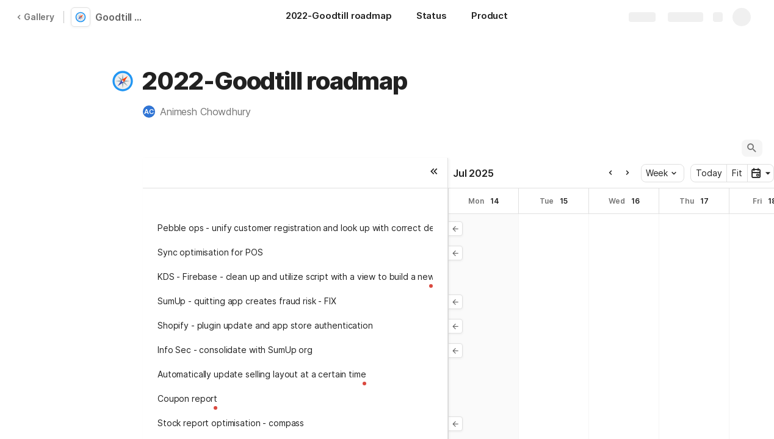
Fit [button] (737, 173)
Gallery (35, 17)
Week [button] (661, 173)
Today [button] (709, 173)
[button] (123, 81)
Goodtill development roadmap (123, 17)
